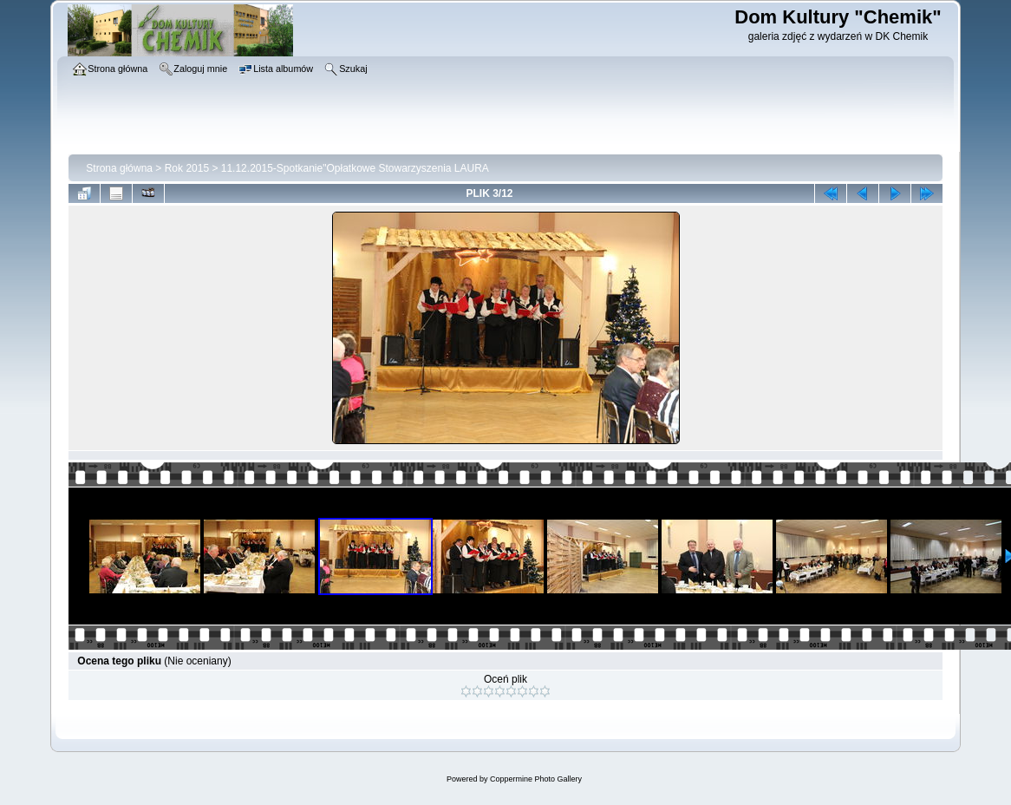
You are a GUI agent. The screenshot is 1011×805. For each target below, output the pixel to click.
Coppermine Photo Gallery (536, 779)
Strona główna (119, 168)
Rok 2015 (187, 168)
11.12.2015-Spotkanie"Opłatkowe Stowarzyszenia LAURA (355, 168)
